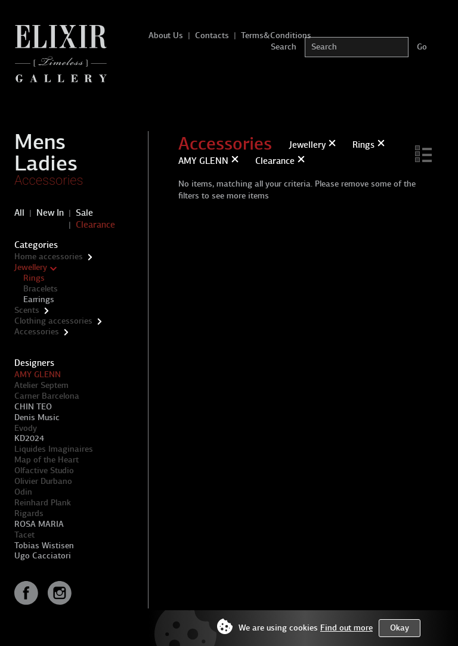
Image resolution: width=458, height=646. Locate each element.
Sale (84, 212)
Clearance (95, 224)
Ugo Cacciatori (42, 556)
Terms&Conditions (276, 35)
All (19, 212)
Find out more (346, 628)
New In (50, 212)
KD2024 (29, 438)
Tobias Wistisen (44, 546)
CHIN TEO (33, 407)
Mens (40, 142)
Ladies (46, 163)
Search (283, 47)
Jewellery (30, 267)
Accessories (48, 180)
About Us (165, 35)
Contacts (212, 35)
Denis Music (37, 417)
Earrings (38, 299)
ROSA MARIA (39, 524)
